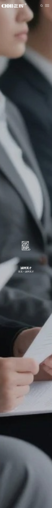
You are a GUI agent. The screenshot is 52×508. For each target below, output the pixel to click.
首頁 (20, 271)
